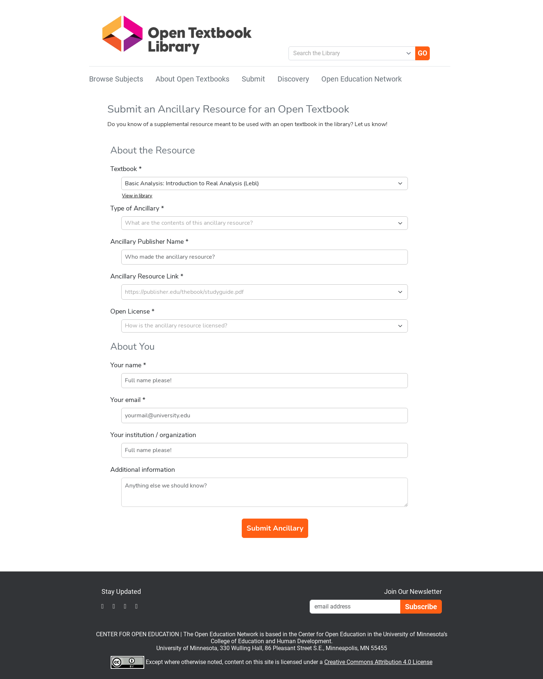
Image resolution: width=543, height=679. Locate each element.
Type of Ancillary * (137, 208)
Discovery (293, 79)
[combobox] (349, 53)
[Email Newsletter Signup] (355, 607)
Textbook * (126, 168)
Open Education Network (361, 79)
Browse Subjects (116, 79)
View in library (137, 196)
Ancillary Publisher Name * (149, 241)
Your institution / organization (153, 434)
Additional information (142, 469)
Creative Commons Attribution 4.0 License (378, 662)
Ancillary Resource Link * (146, 276)
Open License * (132, 311)
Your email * (127, 399)
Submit (253, 79)
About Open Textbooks (192, 79)
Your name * (128, 365)
